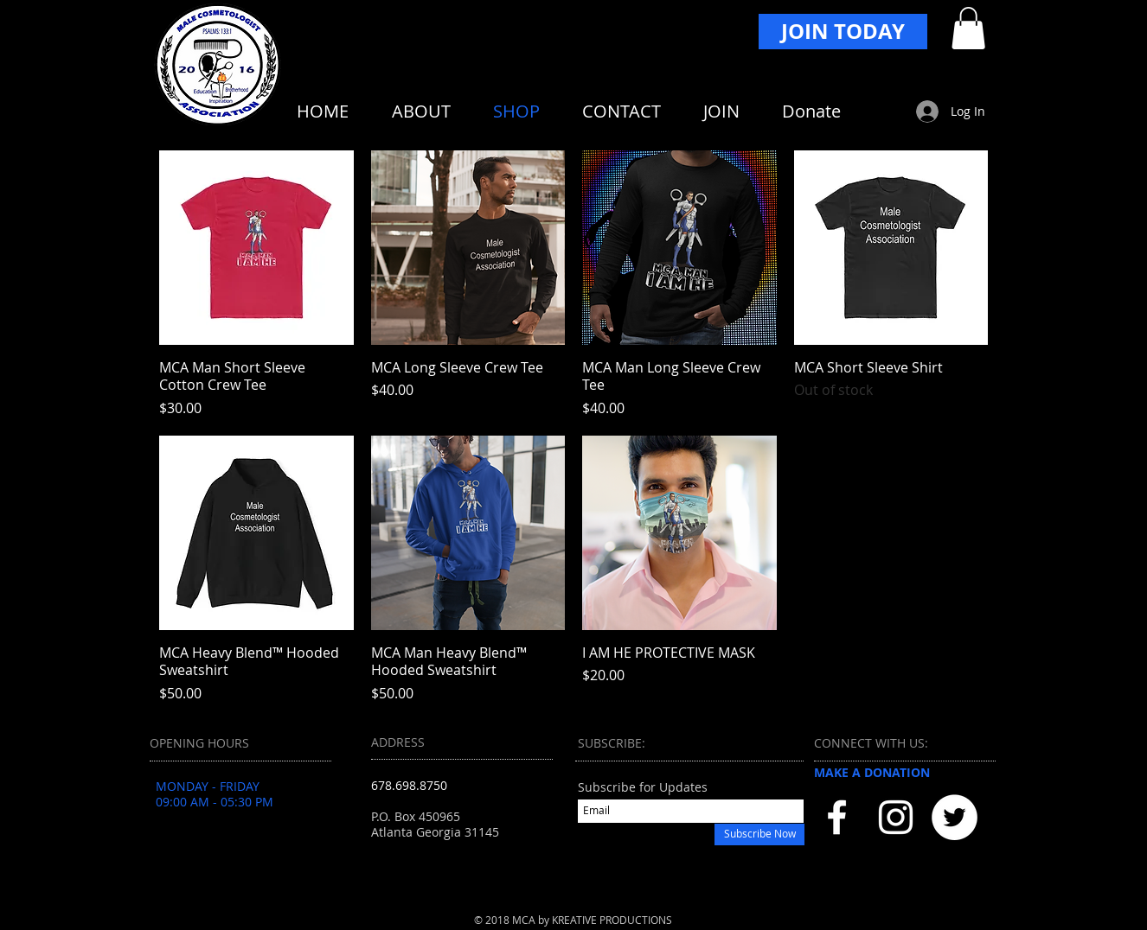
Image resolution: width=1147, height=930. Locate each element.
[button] (968, 28)
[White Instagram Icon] (896, 817)
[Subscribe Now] (759, 834)
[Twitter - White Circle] (954, 817)
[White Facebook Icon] (837, 817)
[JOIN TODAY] (843, 31)
